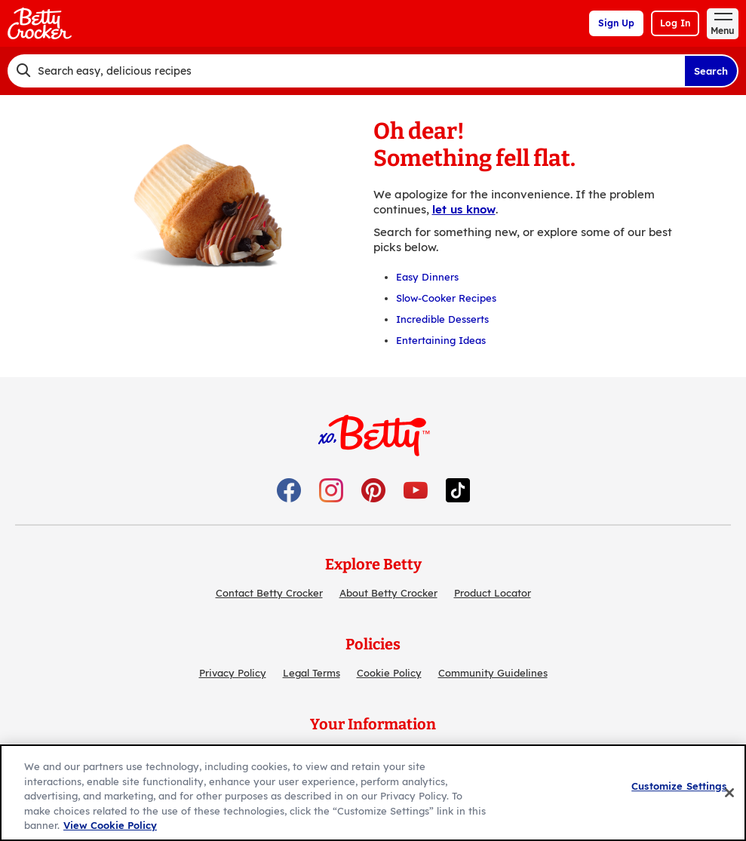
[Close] (729, 792)
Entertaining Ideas (441, 340)
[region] (373, 792)
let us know (464, 209)
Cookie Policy (389, 673)
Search (711, 71)
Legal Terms (311, 673)
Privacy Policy (232, 673)
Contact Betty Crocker (269, 593)
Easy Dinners (427, 277)
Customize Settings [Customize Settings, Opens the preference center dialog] (678, 786)
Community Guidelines (493, 673)
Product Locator (492, 593)
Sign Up (616, 23)
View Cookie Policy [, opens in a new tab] (110, 825)
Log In (675, 23)
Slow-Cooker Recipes (446, 298)
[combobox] (346, 70)
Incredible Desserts (442, 319)
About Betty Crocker (388, 593)
